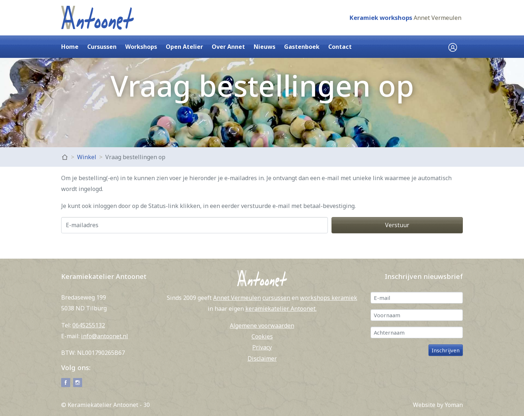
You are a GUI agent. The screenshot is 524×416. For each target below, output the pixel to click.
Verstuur (397, 225)
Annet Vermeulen (437, 18)
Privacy (262, 347)
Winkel (86, 157)
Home (70, 47)
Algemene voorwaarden (262, 326)
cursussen (276, 298)
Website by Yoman (438, 405)
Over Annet (228, 47)
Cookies (262, 336)
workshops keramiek (328, 298)
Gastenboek (302, 47)
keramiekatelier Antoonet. (281, 309)
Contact (340, 47)
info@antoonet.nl (104, 336)
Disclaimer (262, 358)
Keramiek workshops (380, 17)
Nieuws (264, 47)
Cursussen (102, 47)
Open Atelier (184, 47)
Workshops (141, 47)
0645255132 (88, 325)
